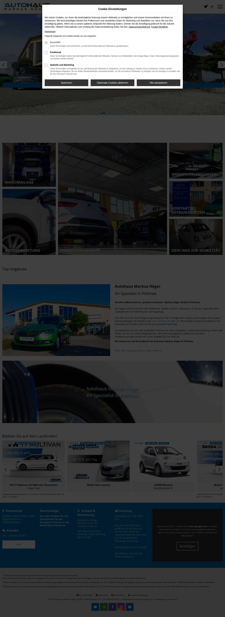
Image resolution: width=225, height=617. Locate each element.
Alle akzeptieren (158, 82)
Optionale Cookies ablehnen (112, 82)
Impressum (50, 31)
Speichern (66, 82)
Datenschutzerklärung (139, 27)
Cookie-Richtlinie (159, 27)
